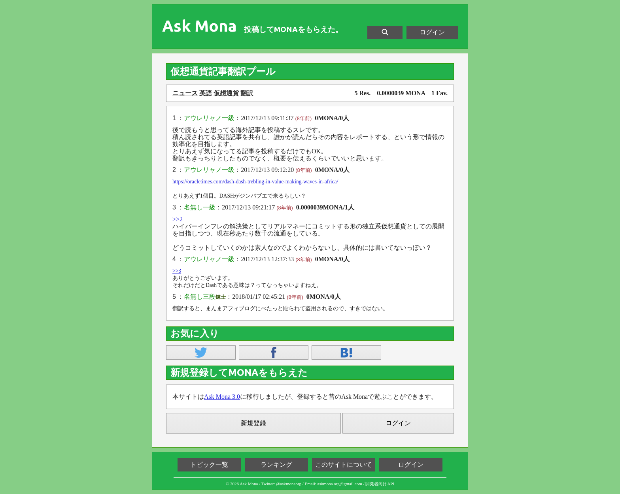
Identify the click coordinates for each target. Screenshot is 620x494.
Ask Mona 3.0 (222, 396)
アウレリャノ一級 (209, 118)
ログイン (432, 32)
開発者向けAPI (379, 483)
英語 (205, 93)
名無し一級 (199, 207)
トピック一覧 (209, 464)
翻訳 (246, 93)
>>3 (176, 271)
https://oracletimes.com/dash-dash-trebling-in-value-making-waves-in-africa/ (255, 182)
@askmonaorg (288, 483)
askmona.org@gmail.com (340, 483)
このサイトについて (343, 464)
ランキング (276, 464)
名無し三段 (199, 296)
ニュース (185, 93)
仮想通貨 (226, 93)
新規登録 (253, 423)
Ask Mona (199, 26)
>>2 (177, 219)
